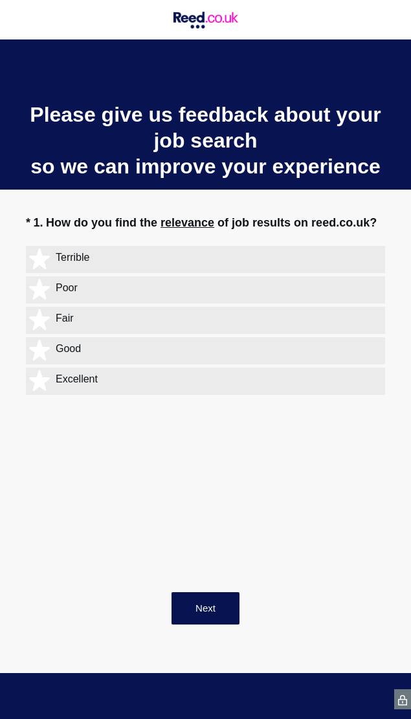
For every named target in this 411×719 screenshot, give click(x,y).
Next (205, 608)
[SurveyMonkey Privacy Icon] (402, 699)
